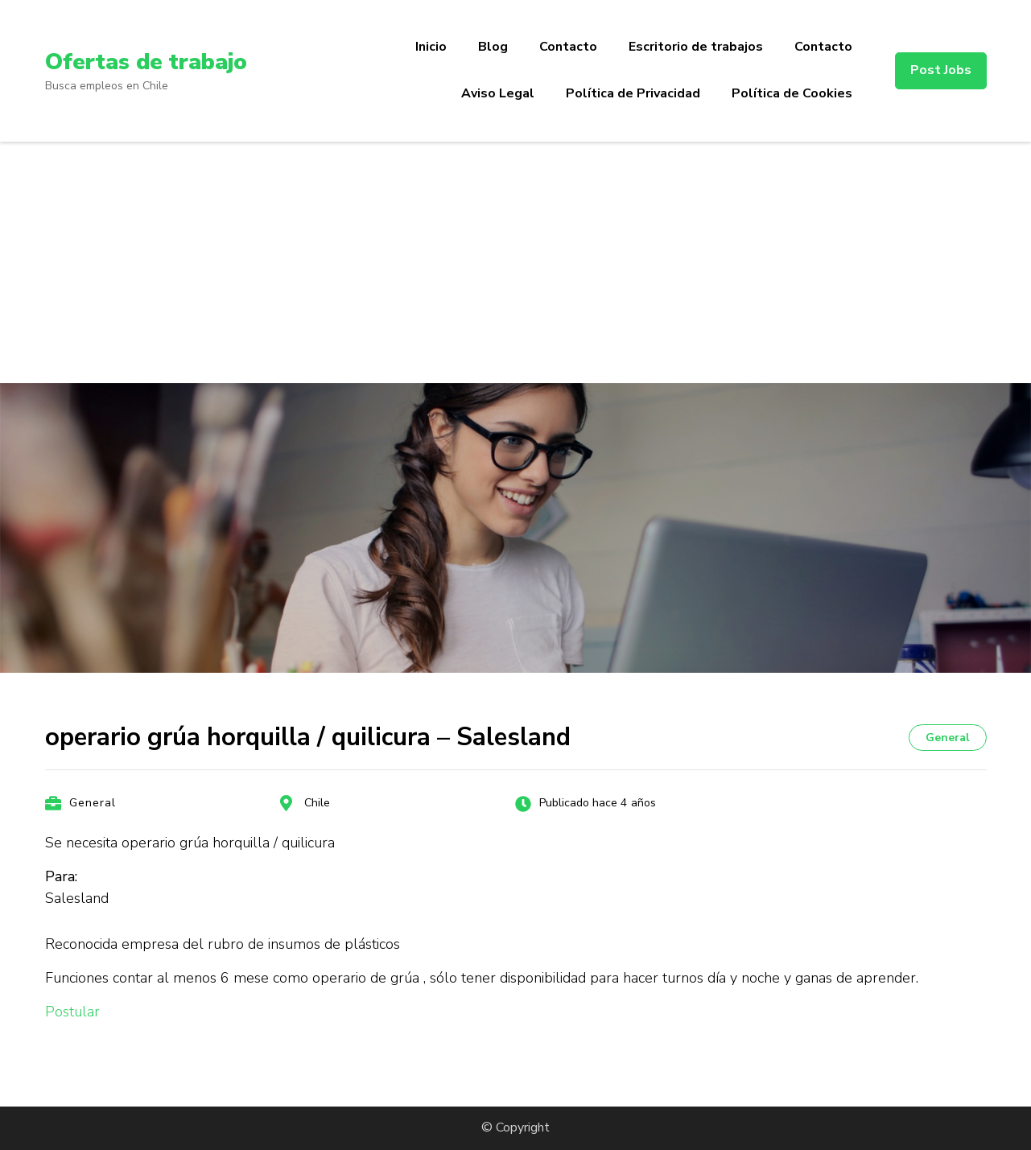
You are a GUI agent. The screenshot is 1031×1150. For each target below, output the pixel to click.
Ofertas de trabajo (146, 62)
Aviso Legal (497, 93)
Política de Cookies (792, 93)
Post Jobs (940, 70)
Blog (493, 47)
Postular (72, 1011)
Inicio (431, 47)
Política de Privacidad (633, 93)
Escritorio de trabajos (696, 47)
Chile (317, 802)
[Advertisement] (516, 262)
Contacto (568, 47)
